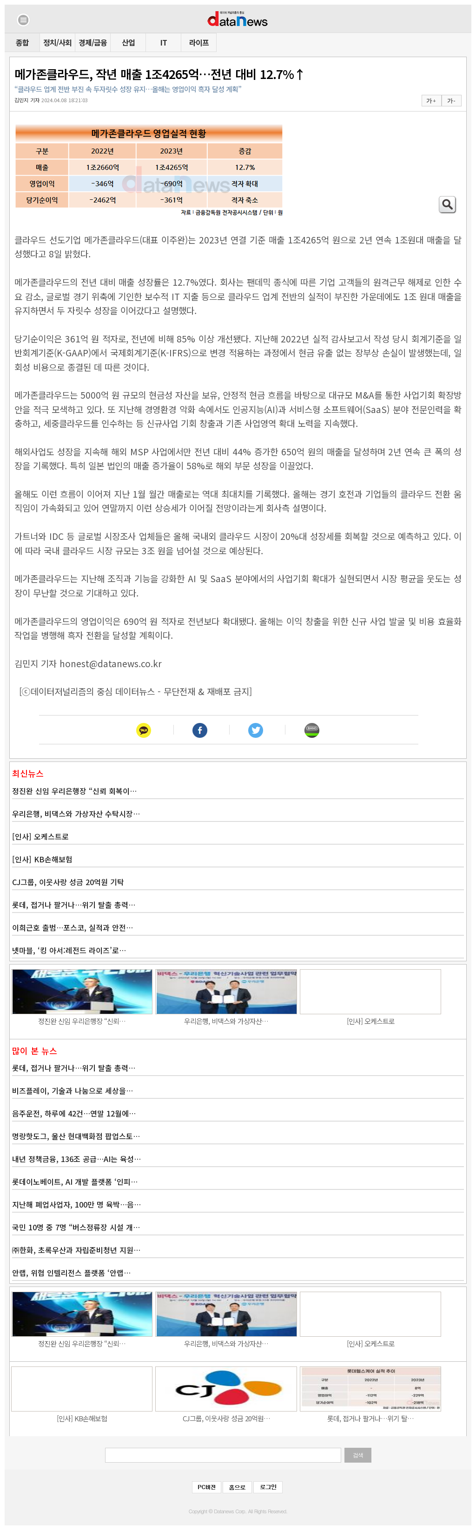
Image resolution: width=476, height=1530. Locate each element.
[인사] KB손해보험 (42, 859)
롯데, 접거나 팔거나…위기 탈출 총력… (73, 904)
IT (163, 42)
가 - (451, 101)
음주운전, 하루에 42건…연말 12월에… (74, 1113)
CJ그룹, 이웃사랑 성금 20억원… (226, 1418)
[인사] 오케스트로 (40, 836)
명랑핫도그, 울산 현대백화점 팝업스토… (76, 1136)
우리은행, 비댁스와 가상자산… (226, 1021)
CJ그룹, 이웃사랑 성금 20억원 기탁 (68, 881)
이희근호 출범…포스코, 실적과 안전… (72, 927)
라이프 (199, 42)
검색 (358, 1455)
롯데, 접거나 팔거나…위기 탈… (370, 1418)
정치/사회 (57, 42)
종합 (22, 42)
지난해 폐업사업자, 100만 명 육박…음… (76, 1204)
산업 (128, 42)
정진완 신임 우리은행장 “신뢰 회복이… (74, 790)
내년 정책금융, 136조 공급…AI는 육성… (76, 1158)
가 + (431, 101)
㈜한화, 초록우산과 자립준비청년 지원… (76, 1249)
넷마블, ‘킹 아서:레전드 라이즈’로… (69, 950)
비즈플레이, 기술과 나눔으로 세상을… (72, 1090)
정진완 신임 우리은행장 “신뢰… (82, 1021)
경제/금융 (93, 42)
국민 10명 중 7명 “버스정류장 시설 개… (76, 1227)
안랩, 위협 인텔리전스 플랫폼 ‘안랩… (71, 1272)
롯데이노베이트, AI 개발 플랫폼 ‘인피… (75, 1181)
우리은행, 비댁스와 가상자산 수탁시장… (76, 813)
